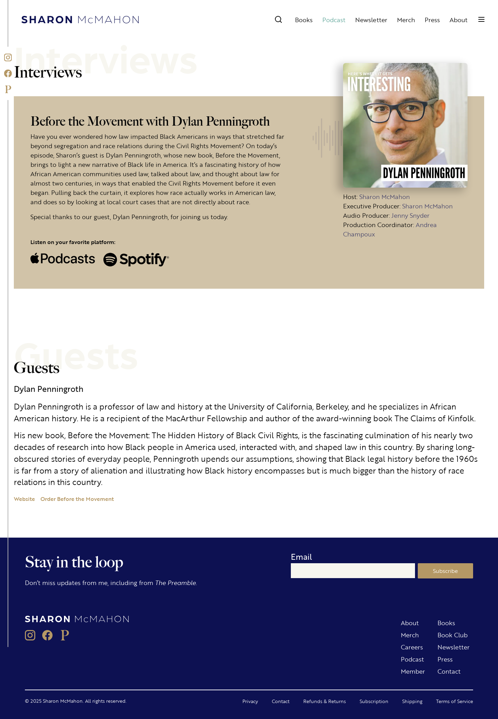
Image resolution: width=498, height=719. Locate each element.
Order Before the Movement (77, 498)
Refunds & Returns (324, 701)
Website (24, 498)
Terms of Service (454, 701)
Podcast (333, 19)
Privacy (250, 701)
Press (432, 19)
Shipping (412, 701)
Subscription (374, 701)
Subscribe (445, 570)
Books (304, 19)
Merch (406, 19)
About (459, 19)
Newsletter (371, 19)
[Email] (353, 570)
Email (301, 556)
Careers (412, 646)
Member (413, 671)
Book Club (452, 634)
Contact (449, 671)
